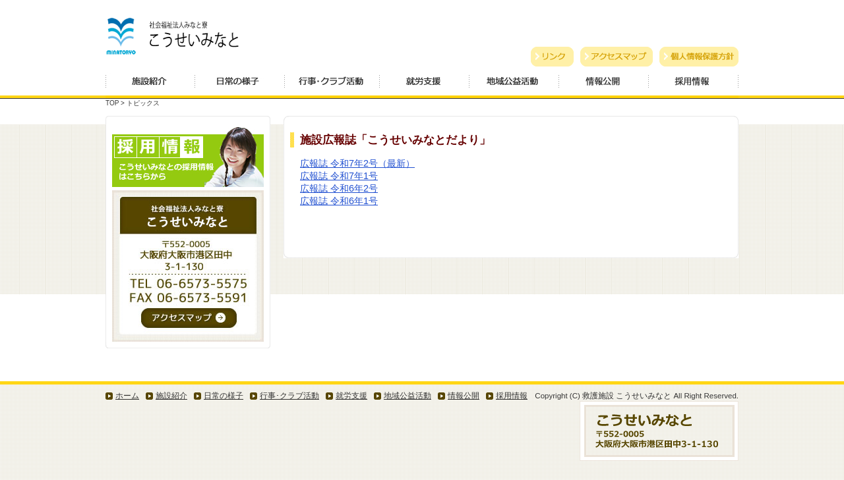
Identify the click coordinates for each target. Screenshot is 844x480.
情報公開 (604, 85)
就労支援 (424, 85)
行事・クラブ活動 (332, 85)
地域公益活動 (514, 85)
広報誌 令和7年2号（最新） (357, 163)
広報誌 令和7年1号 (339, 176)
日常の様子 (240, 85)
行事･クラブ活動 (289, 396)
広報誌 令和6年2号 (339, 188)
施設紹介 (150, 85)
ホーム (127, 396)
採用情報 (693, 85)
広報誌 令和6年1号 (339, 201)
